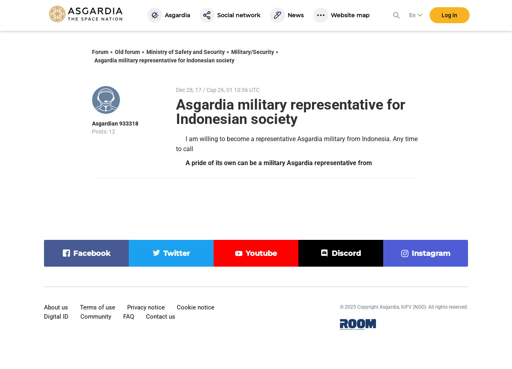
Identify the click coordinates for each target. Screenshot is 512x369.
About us (56, 307)
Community (95, 316)
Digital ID (56, 316)
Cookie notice (195, 307)
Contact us (160, 316)
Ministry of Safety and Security (185, 52)
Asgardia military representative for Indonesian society (164, 60)
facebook (91, 253)
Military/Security (252, 52)
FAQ (128, 316)
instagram (431, 253)
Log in (449, 15)
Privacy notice (146, 307)
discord (346, 253)
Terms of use (97, 307)
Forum (100, 52)
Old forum (127, 52)
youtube (261, 253)
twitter (176, 253)
